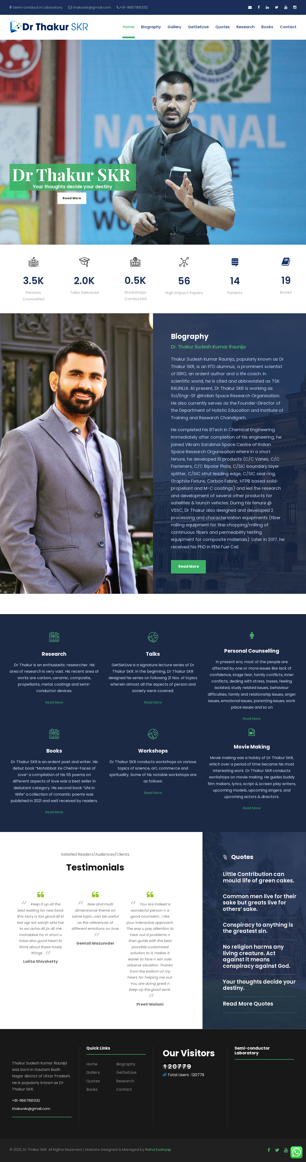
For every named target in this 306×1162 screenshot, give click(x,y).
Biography (151, 27)
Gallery (174, 27)
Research (245, 27)
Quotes (222, 27)
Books (267, 27)
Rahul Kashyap (158, 1149)
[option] (40, 927)
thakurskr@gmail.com (92, 7)
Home (128, 27)
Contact (288, 27)
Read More (72, 198)
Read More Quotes (248, 1004)
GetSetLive (198, 27)
